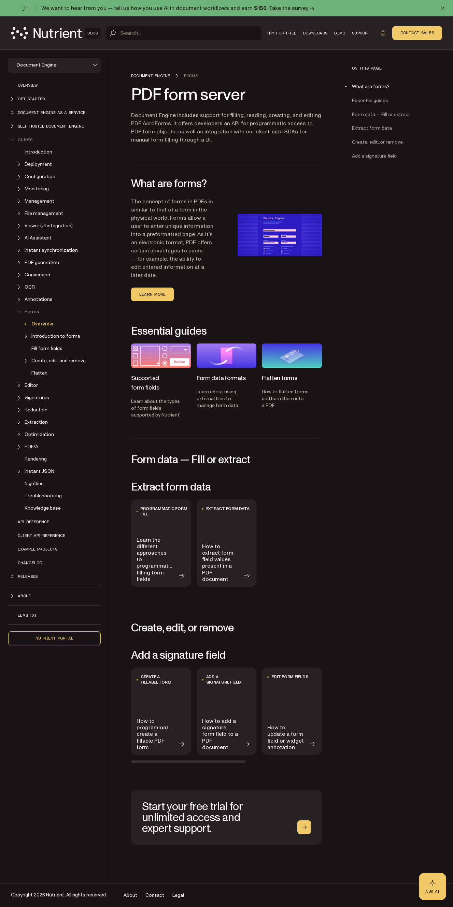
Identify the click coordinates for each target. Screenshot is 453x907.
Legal (178, 895)
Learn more (152, 294)
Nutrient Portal (55, 638)
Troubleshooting (43, 496)
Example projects (37, 549)
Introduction (38, 152)
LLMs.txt (27, 615)
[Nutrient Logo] (56, 33)
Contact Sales (417, 33)
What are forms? (371, 86)
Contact (154, 895)
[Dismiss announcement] (443, 8)
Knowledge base (43, 508)
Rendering (36, 459)
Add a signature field (374, 156)
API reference (33, 522)
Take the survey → (291, 8)
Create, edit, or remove (377, 142)
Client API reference (41, 535)
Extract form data (372, 128)
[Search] (183, 33)
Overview (28, 85)
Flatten (39, 373)
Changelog (30, 563)
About (130, 895)
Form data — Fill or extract (381, 114)
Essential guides (370, 100)
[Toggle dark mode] (383, 33)
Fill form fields (46, 348)
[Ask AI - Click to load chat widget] (432, 886)
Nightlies (34, 483)
